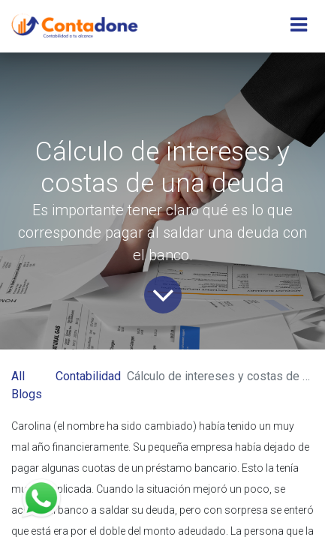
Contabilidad (88, 376)
